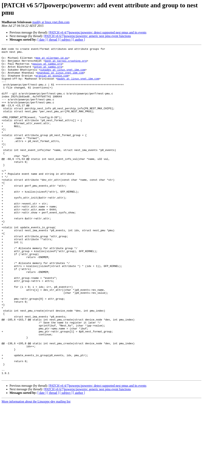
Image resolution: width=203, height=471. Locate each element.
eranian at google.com (52, 81)
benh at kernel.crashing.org (66, 63)
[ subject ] (66, 39)
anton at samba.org (48, 71)
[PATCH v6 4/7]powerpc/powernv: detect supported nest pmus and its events (97, 32)
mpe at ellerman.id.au (52, 60)
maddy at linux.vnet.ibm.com (51, 22)
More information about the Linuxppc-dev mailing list (36, 467)
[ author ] (79, 39)
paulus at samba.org (47, 67)
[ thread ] (53, 39)
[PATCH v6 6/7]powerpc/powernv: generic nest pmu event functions (87, 36)
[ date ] (41, 39)
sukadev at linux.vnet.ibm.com (62, 74)
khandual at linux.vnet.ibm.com (60, 78)
